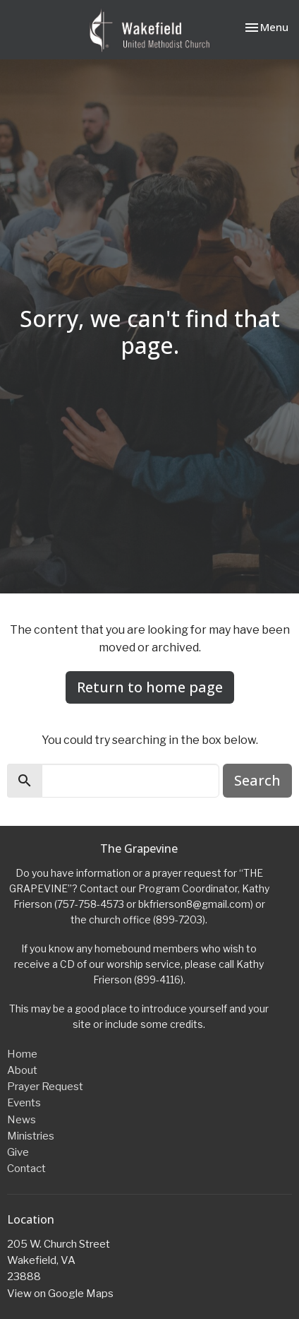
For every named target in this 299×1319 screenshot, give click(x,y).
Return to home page (150, 687)
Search (257, 780)
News (21, 1119)
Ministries (30, 1136)
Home (22, 1054)
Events (24, 1102)
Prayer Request (45, 1086)
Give (18, 1152)
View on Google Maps (60, 1293)
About (22, 1070)
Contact (26, 1168)
